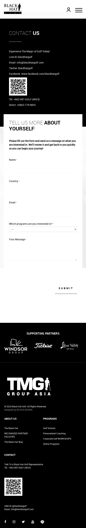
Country (14, 181)
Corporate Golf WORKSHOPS (57, 424)
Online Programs (51, 429)
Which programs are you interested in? (31, 223)
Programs (50, 404)
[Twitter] (23, 507)
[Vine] (42, 509)
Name (13, 159)
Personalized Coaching (54, 418)
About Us (10, 404)
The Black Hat (11, 413)
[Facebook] (5, 507)
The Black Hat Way (13, 427)
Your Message (18, 239)
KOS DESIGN (26, 395)
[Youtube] (32, 507)
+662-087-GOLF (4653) (20, 453)
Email (13, 202)
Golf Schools (49, 413)
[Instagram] (14, 507)
